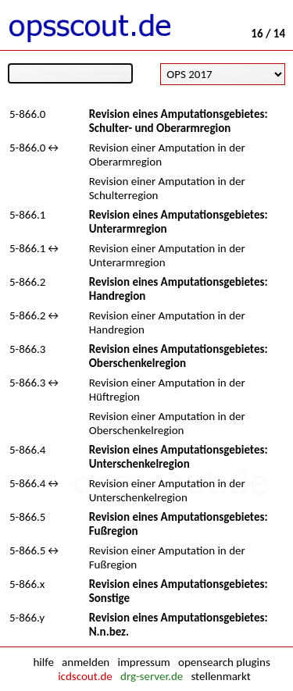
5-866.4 (27, 450)
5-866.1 (27, 215)
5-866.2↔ (35, 315)
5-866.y (27, 618)
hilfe (43, 662)
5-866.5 (27, 517)
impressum (143, 662)
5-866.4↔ (35, 483)
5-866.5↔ (35, 550)
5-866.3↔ (35, 383)
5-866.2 (27, 282)
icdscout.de (85, 676)
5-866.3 (27, 349)
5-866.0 (27, 114)
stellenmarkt (220, 676)
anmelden (85, 662)
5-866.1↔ (35, 248)
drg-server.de (151, 676)
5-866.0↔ (35, 148)
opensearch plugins (224, 662)
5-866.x (27, 584)
